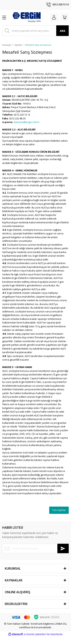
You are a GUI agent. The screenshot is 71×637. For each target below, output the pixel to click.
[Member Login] (54, 17)
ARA (62, 31)
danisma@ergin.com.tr (26, 122)
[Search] (35, 30)
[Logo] (26, 17)
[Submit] (63, 548)
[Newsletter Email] (35, 548)
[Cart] (64, 17)
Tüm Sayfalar (59, 510)
